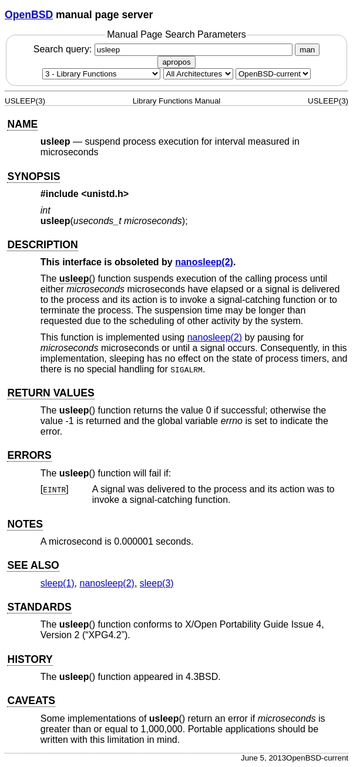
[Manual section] (101, 73)
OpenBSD (29, 15)
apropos (176, 62)
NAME (22, 124)
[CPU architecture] (198, 73)
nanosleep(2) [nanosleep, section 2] (204, 262)
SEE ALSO (33, 565)
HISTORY (29, 659)
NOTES (25, 524)
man (307, 49)
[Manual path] (273, 73)
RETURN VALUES (50, 393)
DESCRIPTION (42, 245)
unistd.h (105, 194)
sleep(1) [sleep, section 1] (58, 583)
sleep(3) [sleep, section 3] (157, 583)
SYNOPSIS (33, 176)
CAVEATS (31, 700)
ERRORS (29, 455)
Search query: (164, 49)
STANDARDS (39, 607)
